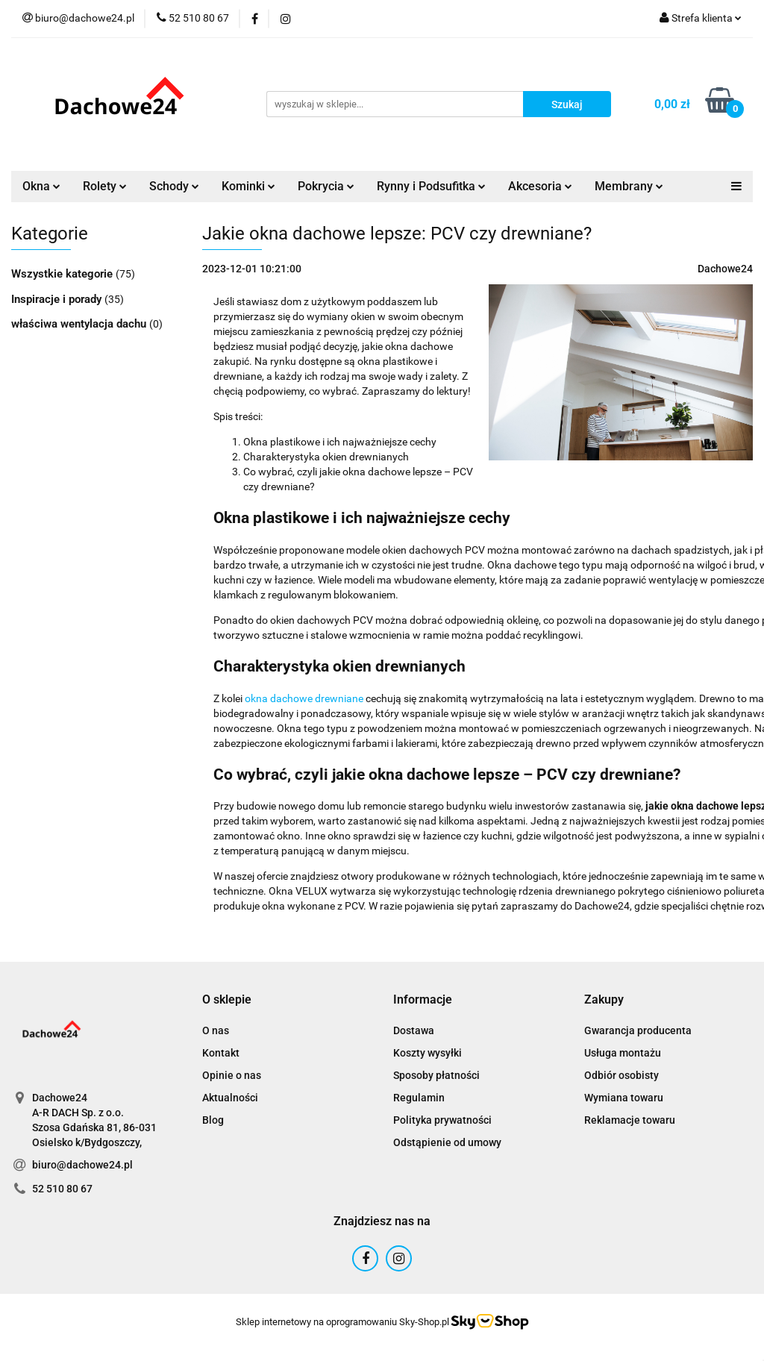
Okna (41, 186)
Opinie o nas (231, 1075)
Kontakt (220, 1053)
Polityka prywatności (442, 1120)
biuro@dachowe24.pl (82, 1165)
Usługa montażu (622, 1053)
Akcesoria (540, 186)
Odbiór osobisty (621, 1075)
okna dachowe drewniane (304, 698)
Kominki (248, 186)
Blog (213, 1120)
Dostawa (413, 1030)
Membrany (629, 186)
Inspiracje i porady (57, 299)
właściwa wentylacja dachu (80, 324)
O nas (215, 1030)
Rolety (105, 186)
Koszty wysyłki (427, 1053)
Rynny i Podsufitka (431, 186)
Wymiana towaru (623, 1098)
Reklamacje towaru (629, 1120)
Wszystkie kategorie (63, 274)
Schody (174, 186)
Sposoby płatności (436, 1075)
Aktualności (230, 1098)
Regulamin (419, 1098)
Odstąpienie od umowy (447, 1142)
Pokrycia (326, 186)
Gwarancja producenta (638, 1030)
